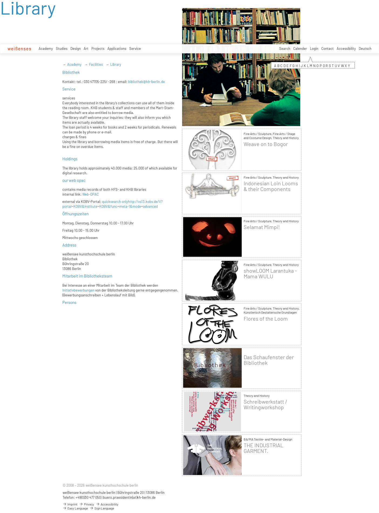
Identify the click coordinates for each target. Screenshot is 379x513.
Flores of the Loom (266, 318)
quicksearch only (115, 201)
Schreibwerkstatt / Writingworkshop (265, 404)
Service (135, 48)
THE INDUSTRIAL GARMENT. (263, 448)
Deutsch (365, 48)
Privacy (86, 504)
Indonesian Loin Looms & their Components (271, 186)
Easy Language (75, 508)
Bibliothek (71, 72)
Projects (97, 48)
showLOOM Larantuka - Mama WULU (270, 273)
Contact (327, 48)
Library (115, 64)
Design (75, 48)
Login (314, 48)
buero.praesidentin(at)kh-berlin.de (129, 497)
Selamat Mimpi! (262, 227)
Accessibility (346, 48)
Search (284, 48)
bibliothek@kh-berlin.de (146, 81)
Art (86, 48)
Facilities (96, 64)
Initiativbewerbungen (78, 290)
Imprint (70, 504)
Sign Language (102, 508)
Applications (116, 48)
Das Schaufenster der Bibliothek (269, 360)
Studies (61, 48)
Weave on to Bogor (266, 144)
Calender (300, 48)
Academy (46, 48)
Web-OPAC (90, 194)
